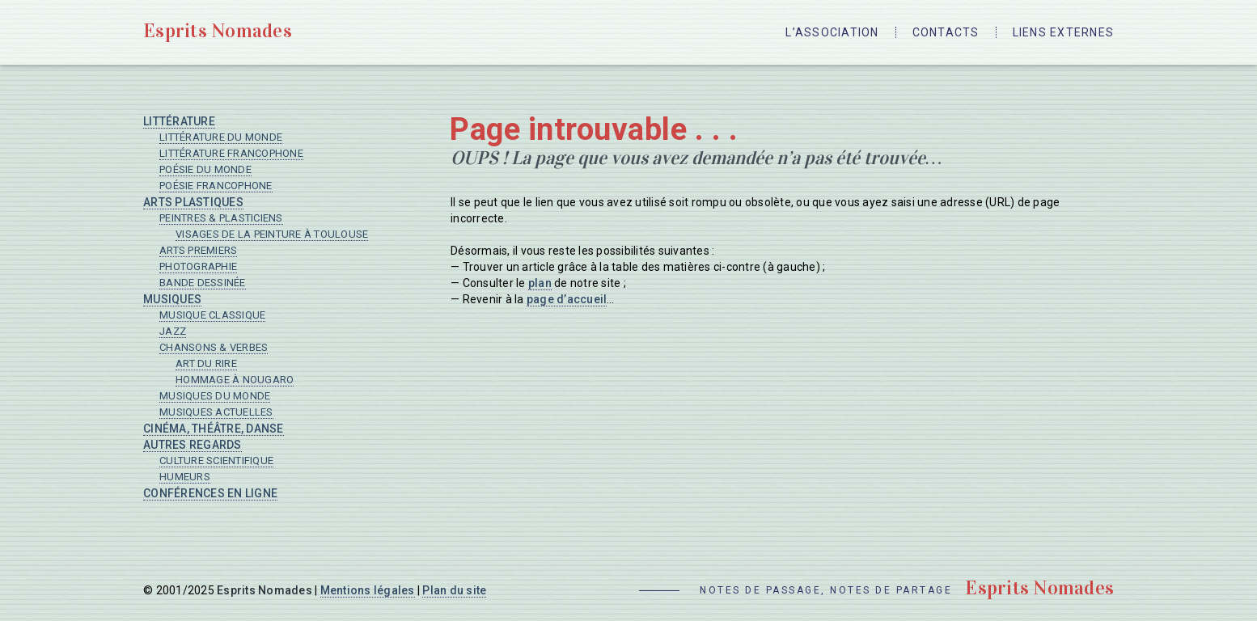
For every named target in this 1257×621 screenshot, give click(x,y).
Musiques (172, 299)
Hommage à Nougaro (235, 380)
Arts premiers (198, 250)
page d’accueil (567, 299)
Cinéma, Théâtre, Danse (213, 428)
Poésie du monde (205, 169)
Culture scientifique (216, 460)
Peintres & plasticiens (221, 218)
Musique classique (212, 315)
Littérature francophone (231, 153)
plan (540, 283)
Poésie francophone (216, 186)
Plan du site (454, 590)
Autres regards (192, 444)
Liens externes (1064, 32)
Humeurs (184, 477)
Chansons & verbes (213, 347)
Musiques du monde (214, 396)
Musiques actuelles (216, 412)
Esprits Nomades (217, 31)
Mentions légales (367, 590)
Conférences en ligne (210, 493)
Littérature (179, 121)
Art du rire (206, 363)
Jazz (172, 331)
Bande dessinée (202, 283)
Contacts (946, 32)
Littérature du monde (220, 137)
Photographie (198, 266)
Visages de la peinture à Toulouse (272, 234)
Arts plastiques (193, 202)
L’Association (831, 32)
